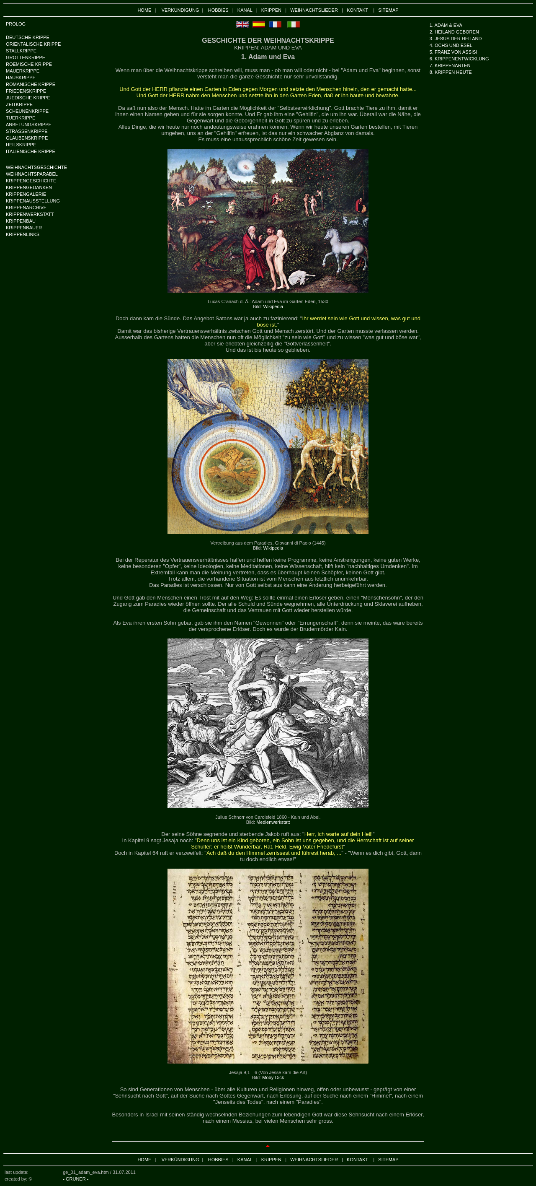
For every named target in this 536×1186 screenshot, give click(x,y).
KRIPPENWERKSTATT (30, 214)
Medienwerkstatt (273, 822)
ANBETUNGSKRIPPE (29, 124)
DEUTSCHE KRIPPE (27, 37)
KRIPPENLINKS (22, 234)
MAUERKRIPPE (22, 70)
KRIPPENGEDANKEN (29, 187)
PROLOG (16, 23)
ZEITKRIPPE (19, 104)
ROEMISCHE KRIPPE (29, 64)
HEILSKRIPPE (21, 144)
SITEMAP (388, 10)
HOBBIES (218, 10)
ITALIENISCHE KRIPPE (30, 151)
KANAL (245, 10)
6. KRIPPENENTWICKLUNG (459, 58)
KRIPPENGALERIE (26, 194)
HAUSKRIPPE (21, 77)
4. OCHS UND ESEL (451, 45)
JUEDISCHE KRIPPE (28, 97)
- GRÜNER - (75, 1178)
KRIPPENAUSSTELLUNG (33, 200)
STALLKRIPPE (21, 50)
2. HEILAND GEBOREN (454, 31)
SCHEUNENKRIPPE (27, 111)
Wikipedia (273, 306)
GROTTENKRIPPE (25, 57)
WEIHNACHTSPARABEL (32, 173)
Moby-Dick (273, 1077)
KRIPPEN (271, 10)
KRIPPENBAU (21, 220)
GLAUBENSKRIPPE (27, 137)
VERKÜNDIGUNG (180, 10)
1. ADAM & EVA (446, 25)
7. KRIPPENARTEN (450, 65)
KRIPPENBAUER (24, 227)
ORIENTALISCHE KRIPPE (33, 44)
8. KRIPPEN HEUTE (451, 72)
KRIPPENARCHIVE (26, 207)
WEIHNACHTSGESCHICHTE (36, 167)
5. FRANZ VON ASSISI (453, 51)
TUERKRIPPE (20, 117)
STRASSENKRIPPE (27, 131)
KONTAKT (357, 10)
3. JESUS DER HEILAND (456, 38)
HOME (144, 10)
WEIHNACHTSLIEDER (314, 10)
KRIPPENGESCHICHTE (31, 180)
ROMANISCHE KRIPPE (30, 84)
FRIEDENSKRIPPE (26, 90)
